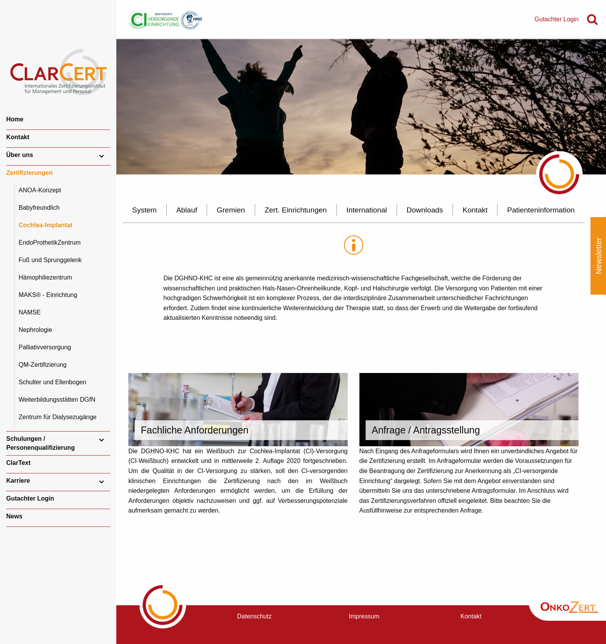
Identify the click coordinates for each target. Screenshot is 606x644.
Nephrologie (35, 329)
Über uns (19, 155)
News (14, 516)
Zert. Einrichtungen (295, 210)
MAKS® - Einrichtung (48, 295)
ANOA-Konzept (40, 190)
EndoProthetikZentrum (50, 242)
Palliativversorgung (45, 347)
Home (14, 119)
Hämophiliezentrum (45, 277)
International (366, 210)
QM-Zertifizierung (43, 364)
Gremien (231, 210)
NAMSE (30, 312)
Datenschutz (254, 616)
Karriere (18, 480)
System (144, 210)
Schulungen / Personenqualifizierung (40, 443)
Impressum (364, 616)
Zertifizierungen (29, 172)
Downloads (425, 210)
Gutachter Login (30, 498)
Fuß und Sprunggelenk (50, 260)
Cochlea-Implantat (46, 225)
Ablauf (186, 210)
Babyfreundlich (39, 207)
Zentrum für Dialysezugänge (58, 417)
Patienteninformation (541, 210)
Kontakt (17, 137)
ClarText (18, 462)
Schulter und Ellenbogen (52, 382)
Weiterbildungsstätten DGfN (57, 399)
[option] (361, 106)
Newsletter (598, 256)
